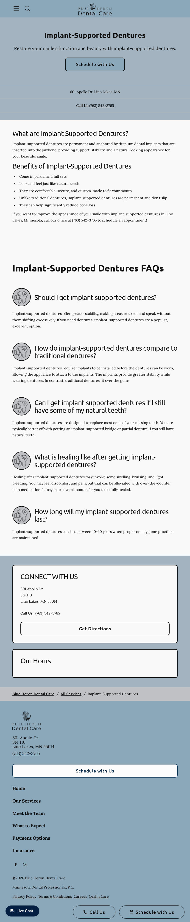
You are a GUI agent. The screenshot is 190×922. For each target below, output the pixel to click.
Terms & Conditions (55, 896)
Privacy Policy (24, 896)
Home (18, 788)
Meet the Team (28, 813)
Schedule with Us (95, 64)
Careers (80, 896)
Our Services (26, 801)
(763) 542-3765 (101, 105)
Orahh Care (99, 896)
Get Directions (95, 628)
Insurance (23, 850)
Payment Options (31, 838)
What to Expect (28, 825)
